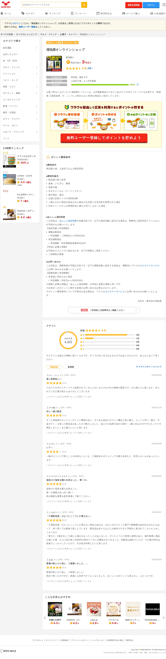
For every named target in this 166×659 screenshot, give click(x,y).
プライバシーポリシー (80, 640)
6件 (90, 68)
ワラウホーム (37, 640)
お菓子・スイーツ (68, 34)
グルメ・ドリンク (48, 34)
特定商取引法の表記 (115, 640)
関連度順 (54, 367)
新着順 (71, 367)
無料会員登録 (134, 5)
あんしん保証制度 (68, 221)
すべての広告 (7, 34)
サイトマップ (51, 640)
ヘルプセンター (98, 640)
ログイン (151, 5)
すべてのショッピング (26, 34)
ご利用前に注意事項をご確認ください (109, 310)
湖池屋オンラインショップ (65, 49)
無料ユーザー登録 (27, 27)
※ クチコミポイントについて (149, 367)
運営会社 (129, 640)
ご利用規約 (63, 640)
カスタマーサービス (150, 265)
